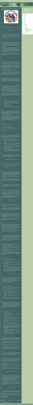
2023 (24, 16)
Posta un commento (4, 397)
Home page (10, 400)
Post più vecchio (19, 400)
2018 (24, 20)
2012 (24, 23)
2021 (24, 18)
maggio (25, 25)
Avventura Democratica (8, 3)
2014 (24, 22)
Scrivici (25, 12)
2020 (24, 19)
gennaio (25, 32)
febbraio (25, 27)
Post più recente (3, 400)
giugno (25, 24)
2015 (24, 21)
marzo (25, 26)
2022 (24, 17)
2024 (24, 15)
